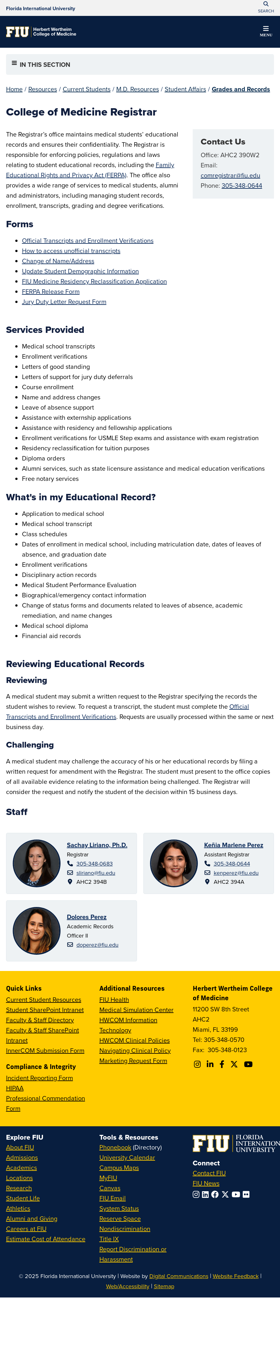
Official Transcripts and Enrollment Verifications (88, 240)
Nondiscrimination (124, 1228)
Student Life (23, 1198)
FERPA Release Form (51, 291)
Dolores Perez (87, 916)
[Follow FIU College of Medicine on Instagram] (198, 1064)
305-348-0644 (242, 185)
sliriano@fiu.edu (95, 873)
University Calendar (127, 1157)
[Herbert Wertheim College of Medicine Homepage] (41, 31)
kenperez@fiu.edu (236, 873)
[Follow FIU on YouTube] (237, 1194)
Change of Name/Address (58, 260)
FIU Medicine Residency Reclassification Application (94, 281)
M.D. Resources (137, 89)
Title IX (109, 1238)
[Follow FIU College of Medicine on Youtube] (249, 1064)
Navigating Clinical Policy (135, 1050)
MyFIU (108, 1177)
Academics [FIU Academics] (21, 1167)
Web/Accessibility (127, 1286)
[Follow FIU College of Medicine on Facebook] (222, 1064)
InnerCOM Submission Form (45, 1050)
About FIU (20, 1147)
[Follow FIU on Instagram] (197, 1194)
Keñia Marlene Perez (233, 844)
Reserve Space (120, 1218)
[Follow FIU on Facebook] (216, 1194)
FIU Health (114, 999)
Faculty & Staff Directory (40, 1019)
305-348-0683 (94, 864)
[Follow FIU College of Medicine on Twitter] (235, 1064)
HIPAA (15, 1088)
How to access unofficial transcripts (71, 250)
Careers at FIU (26, 1228)
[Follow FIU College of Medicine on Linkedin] (211, 1064)
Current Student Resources (43, 999)
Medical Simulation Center (136, 1009)
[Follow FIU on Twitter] (226, 1194)
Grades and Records (241, 89)
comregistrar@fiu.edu (230, 175)
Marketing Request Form (133, 1060)
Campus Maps (119, 1167)
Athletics (18, 1208)
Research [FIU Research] (19, 1187)
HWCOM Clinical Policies (134, 1040)
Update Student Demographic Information (80, 271)
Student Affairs (185, 89)
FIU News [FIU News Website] (206, 1183)
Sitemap (164, 1286)
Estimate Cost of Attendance (45, 1238)
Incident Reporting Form (39, 1077)
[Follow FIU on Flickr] (247, 1194)
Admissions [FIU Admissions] (22, 1157)
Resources (42, 89)
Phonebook (115, 1147)
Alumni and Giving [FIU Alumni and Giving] (31, 1218)
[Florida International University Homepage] (40, 8)
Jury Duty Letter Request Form (64, 301)
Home (14, 89)
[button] (266, 32)
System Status (119, 1208)
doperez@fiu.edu (97, 945)
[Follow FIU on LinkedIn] (206, 1194)
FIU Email (112, 1198)
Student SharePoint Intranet (45, 1009)
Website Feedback (236, 1276)
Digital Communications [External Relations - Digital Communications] (178, 1276)
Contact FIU (209, 1173)
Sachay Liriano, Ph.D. (97, 844)
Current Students (87, 89)
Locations (19, 1177)
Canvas (109, 1187)
